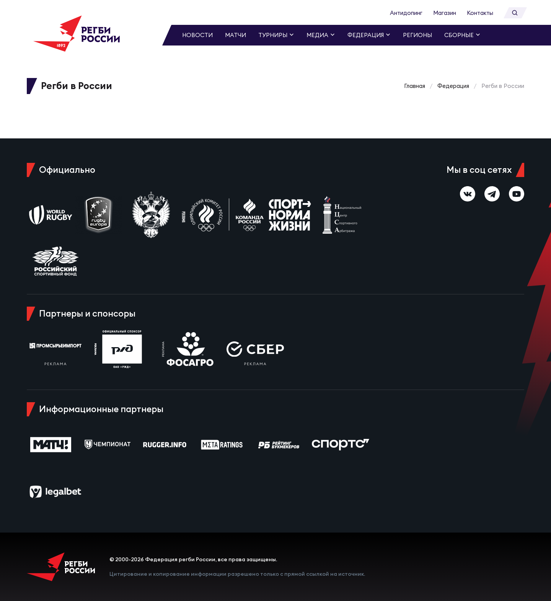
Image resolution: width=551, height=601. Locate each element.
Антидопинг (406, 12)
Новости (197, 35)
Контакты (480, 12)
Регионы (417, 35)
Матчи (235, 35)
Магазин (444, 12)
